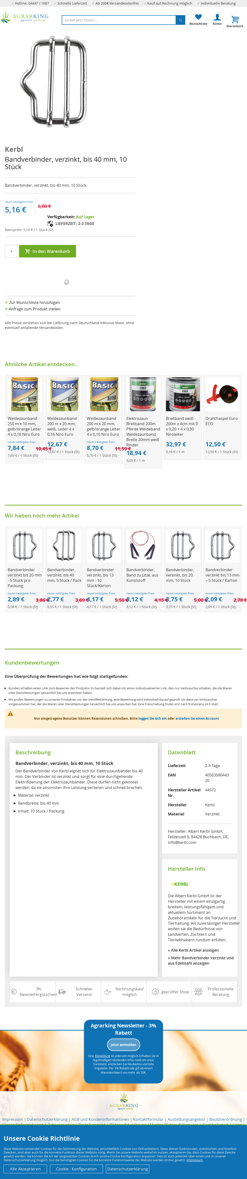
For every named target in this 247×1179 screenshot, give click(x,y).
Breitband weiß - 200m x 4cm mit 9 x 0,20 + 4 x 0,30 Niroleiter (182, 426)
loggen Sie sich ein (152, 718)
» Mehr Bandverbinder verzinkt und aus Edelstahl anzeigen (201, 960)
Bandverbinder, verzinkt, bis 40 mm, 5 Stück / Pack (64, 575)
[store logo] (24, 17)
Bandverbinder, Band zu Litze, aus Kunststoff (142, 575)
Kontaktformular (148, 1119)
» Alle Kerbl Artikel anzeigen (193, 950)
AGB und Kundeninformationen (100, 1119)
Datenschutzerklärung (47, 1119)
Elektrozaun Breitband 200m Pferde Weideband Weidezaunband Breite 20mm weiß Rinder (143, 432)
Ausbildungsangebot (186, 1119)
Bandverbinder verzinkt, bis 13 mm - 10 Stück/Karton (100, 577)
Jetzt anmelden (123, 1044)
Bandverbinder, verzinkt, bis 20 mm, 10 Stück (180, 575)
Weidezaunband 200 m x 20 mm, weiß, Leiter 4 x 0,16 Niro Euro (62, 426)
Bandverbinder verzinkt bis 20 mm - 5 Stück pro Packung (25, 577)
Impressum (12, 1119)
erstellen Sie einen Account (197, 718)
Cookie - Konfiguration (76, 1169)
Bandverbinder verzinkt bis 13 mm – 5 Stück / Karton (223, 575)
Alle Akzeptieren (25, 1169)
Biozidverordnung (225, 1119)
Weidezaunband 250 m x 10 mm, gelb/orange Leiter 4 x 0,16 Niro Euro (24, 426)
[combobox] (123, 20)
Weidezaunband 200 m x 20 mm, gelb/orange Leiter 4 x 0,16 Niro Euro (103, 426)
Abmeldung (102, 1056)
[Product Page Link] (25, 410)
